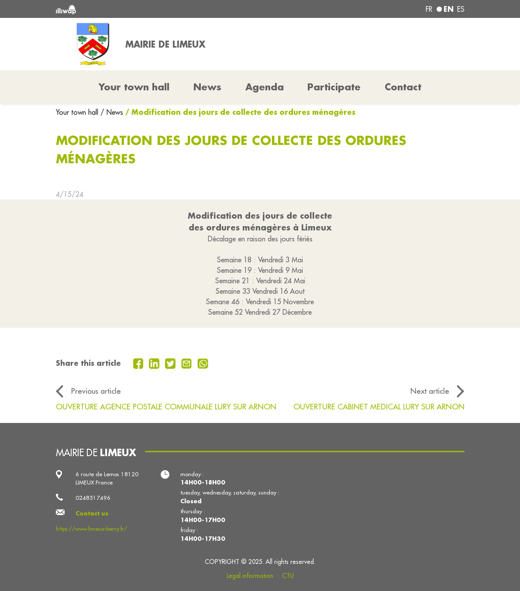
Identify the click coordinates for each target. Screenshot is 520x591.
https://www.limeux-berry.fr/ (91, 528)
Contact (403, 87)
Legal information (250, 576)
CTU (288, 576)
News (207, 87)
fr (429, 9)
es (461, 9)
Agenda (264, 87)
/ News (111, 112)
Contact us (92, 513)
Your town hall (78, 112)
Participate (334, 87)
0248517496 (93, 497)
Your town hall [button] (134, 87)
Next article (429, 391)
